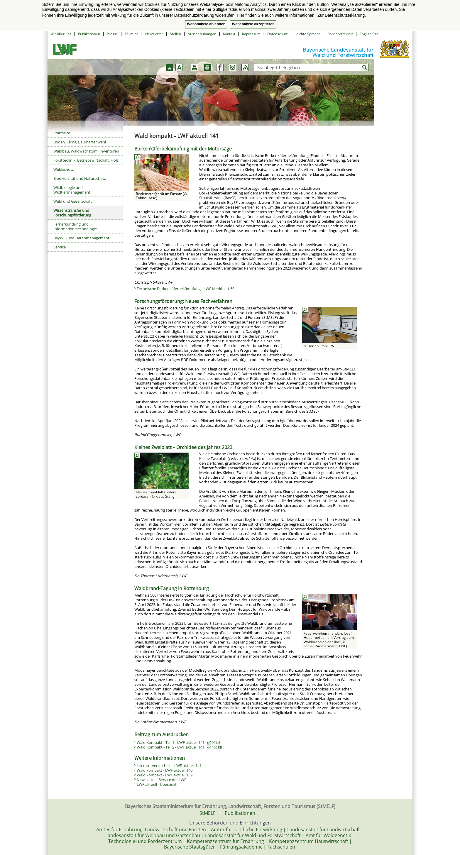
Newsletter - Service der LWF (161, 779)
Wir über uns (60, 33)
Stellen (175, 33)
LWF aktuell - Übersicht (157, 784)
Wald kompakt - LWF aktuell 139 (164, 775)
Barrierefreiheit (340, 33)
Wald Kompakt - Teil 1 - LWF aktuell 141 (178, 742)
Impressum (251, 33)
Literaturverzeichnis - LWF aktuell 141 (169, 765)
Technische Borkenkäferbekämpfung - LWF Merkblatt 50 (185, 288)
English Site (369, 33)
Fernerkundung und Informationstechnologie (75, 226)
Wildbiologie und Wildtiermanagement (71, 190)
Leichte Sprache (308, 33)
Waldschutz (63, 169)
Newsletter (154, 33)
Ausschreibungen (202, 33)
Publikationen (89, 33)
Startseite (61, 133)
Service (59, 247)
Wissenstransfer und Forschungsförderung (72, 213)
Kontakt (229, 33)
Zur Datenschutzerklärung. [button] (341, 15)
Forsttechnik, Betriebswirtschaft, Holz (86, 160)
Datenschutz (277, 33)
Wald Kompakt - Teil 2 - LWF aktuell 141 (179, 747)
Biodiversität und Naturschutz (79, 178)
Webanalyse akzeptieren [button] (253, 24)
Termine (131, 33)
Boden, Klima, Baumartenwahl (79, 142)
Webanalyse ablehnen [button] (206, 24)
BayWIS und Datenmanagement (81, 238)
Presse (112, 33)
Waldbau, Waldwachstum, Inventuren (86, 151)
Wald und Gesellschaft (72, 201)
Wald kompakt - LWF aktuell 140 (164, 770)
